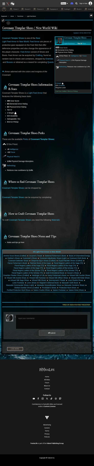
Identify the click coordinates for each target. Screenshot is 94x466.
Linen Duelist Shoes (75, 280)
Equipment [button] (52, 9)
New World (24, 42)
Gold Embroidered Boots (55, 273)
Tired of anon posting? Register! (76, 305)
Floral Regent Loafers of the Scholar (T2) (61, 268)
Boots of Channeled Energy (79, 256)
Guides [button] (88, 9)
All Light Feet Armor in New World (47, 252)
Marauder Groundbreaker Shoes (49, 285)
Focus (84, 56)
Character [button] (38, 9)
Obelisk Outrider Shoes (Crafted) (26, 288)
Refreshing (63, 67)
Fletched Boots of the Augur (40, 263)
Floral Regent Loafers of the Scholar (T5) (27, 273)
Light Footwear (69, 43)
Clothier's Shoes (13, 258)
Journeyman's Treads (57, 280)
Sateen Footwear (59, 290)
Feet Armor (20, 16)
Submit (51, 333)
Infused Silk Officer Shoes (58, 278)
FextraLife (34, 443)
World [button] (77, 9)
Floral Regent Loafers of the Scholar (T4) (62, 270)
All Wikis (47, 380)
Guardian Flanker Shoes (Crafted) (16, 275)
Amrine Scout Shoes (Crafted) (15, 256)
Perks (25, 139)
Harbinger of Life (38, 275)
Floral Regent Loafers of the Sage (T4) (61, 266)
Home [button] (14, 9)
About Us (47, 386)
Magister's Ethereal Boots (49, 283)
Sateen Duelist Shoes (41, 290)
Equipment (4, 16)
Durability (61, 85)
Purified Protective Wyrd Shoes (19, 290)
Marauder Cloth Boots (70, 283)
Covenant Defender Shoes (18, 261)
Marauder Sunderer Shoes (74, 285)
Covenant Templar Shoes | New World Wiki (29, 28)
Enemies (49, 59)
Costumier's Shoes (30, 258)
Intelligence (75, 56)
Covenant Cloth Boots (77, 258)
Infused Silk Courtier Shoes (79, 275)
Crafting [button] (65, 9)
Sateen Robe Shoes (76, 290)
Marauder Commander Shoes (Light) (20, 285)
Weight (59, 83)
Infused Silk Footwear (37, 278)
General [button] (25, 9)
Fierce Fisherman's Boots (17, 263)
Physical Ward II (64, 60)
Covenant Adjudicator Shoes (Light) (53, 258)
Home (47, 377)
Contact (47, 389)
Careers (47, 428)
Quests (50, 62)
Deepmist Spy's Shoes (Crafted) (43, 261)
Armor (12, 16)
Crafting (39, 55)
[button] (64, 3)
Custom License (49, 406)
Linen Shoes (32, 283)
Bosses (9, 62)
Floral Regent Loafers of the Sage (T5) (28, 268)
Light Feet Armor (31, 16)
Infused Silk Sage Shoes (19, 280)
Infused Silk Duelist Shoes (17, 278)
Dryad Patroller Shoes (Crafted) (70, 261)
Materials (56, 220)
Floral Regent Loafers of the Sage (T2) (68, 263)
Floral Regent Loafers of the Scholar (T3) (28, 270)
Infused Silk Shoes (39, 280)
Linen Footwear (18, 283)
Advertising (47, 425)
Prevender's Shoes (49, 288)
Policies (47, 437)
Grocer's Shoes (73, 273)
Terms (47, 431)
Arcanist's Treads (35, 256)
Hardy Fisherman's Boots (57, 275)
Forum (47, 383)
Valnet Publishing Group (55, 443)
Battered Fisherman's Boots (55, 256)
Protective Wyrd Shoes (67, 288)
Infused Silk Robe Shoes (80, 278)
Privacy (47, 434)
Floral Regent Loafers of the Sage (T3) (29, 266)
